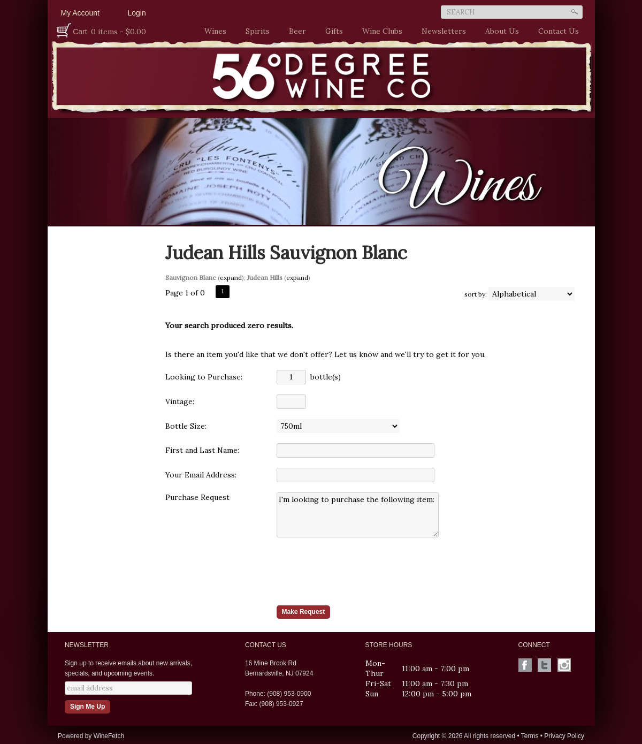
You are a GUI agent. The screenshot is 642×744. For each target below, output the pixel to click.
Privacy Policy (564, 736)
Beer (294, 31)
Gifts (331, 31)
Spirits (255, 31)
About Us (499, 31)
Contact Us (558, 31)
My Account (80, 13)
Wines (213, 31)
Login (137, 13)
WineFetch (109, 736)
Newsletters (444, 31)
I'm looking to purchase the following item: (358, 514)
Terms (530, 736)
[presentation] (358, 571)
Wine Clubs (380, 31)
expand (231, 278)
